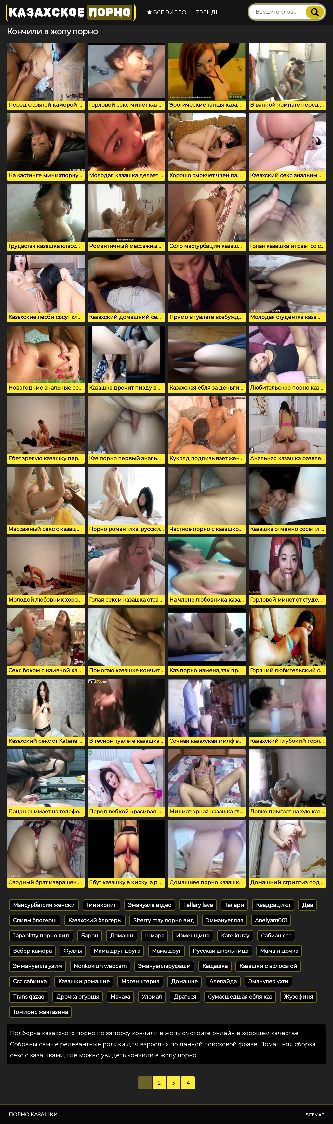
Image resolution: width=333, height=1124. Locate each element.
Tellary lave (198, 905)
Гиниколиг (101, 905)
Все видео (166, 12)
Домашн (121, 936)
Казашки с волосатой (268, 966)
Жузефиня (298, 997)
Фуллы (72, 951)
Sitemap (315, 1114)
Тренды (208, 12)
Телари (234, 905)
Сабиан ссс (276, 936)
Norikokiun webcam (100, 966)
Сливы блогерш (35, 920)
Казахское (70, 12)
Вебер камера (32, 951)
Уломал (152, 997)
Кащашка (215, 966)
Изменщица (192, 936)
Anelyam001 (271, 920)
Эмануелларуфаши (164, 966)
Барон (89, 936)
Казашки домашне (84, 981)
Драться (185, 997)
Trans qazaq (29, 997)
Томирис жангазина (40, 1012)
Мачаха (120, 997)
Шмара (154, 936)
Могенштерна (140, 981)
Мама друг (166, 951)
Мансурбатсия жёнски (44, 905)
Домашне (184, 981)
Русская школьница (220, 951)
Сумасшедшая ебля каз (240, 997)
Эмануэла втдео (149, 905)
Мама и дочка (279, 951)
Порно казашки (33, 1114)
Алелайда (223, 981)
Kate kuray (235, 936)
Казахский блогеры (95, 920)
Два (307, 905)
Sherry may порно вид (163, 920)
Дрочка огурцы (77, 997)
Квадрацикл (273, 905)
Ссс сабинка (30, 981)
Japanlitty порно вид (41, 936)
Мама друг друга (117, 951)
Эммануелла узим (37, 966)
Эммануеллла (224, 920)
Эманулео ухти (268, 981)
